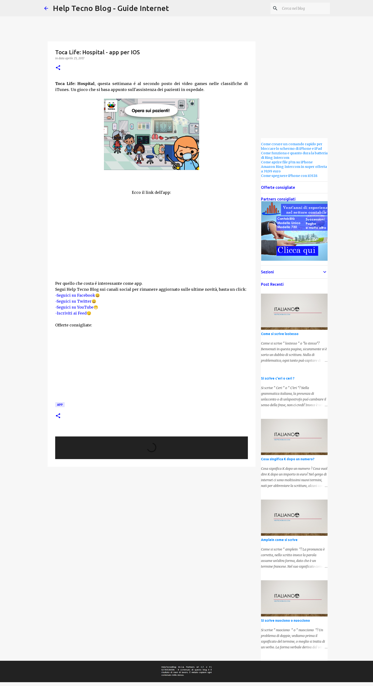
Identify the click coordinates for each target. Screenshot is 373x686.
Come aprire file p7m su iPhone (287, 162)
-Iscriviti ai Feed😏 (73, 313)
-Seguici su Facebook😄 (77, 295)
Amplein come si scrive (279, 540)
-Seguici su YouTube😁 (76, 307)
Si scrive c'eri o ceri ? (277, 378)
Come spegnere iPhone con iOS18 (289, 176)
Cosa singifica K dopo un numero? (287, 459)
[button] (58, 68)
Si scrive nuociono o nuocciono (285, 620)
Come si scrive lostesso (280, 334)
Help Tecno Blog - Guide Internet (111, 8)
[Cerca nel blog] (305, 8)
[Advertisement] (121, 239)
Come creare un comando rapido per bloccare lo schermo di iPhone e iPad (291, 146)
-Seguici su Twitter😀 (75, 301)
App (60, 404)
